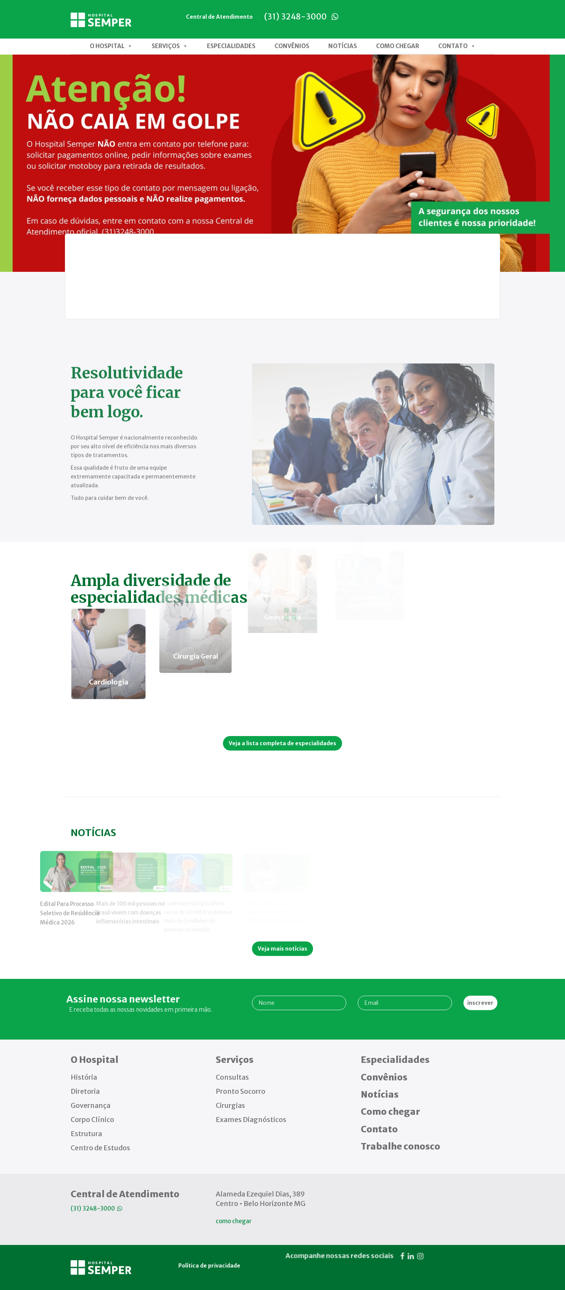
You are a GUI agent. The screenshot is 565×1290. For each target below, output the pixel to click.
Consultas (232, 1077)
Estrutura (86, 1133)
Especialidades (231, 46)
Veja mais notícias (282, 948)
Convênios (291, 46)
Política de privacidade (204, 1178)
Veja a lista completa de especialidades (282, 743)
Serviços (170, 46)
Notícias (342, 46)
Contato (457, 46)
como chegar (234, 1221)
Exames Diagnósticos (251, 1119)
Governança (90, 1105)
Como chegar (397, 46)
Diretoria (85, 1091)
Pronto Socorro (240, 1091)
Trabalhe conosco (400, 1146)
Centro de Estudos (100, 1147)
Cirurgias (230, 1105)
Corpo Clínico (92, 1119)
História (84, 1077)
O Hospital (111, 46)
